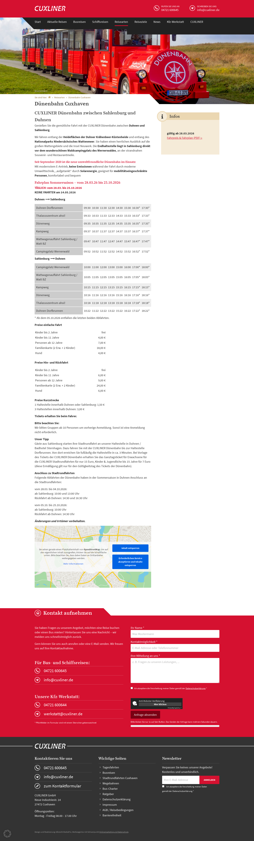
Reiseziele (140, 22)
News (156, 22)
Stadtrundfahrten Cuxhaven (120, 778)
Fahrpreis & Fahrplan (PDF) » (184, 138)
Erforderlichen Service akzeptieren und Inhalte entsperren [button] (130, 562)
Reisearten (121, 22)
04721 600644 (55, 704)
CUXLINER (196, 22)
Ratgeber (108, 794)
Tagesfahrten (111, 767)
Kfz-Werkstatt (175, 22)
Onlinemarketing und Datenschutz (113, 832)
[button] (7, 833)
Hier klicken (160, 704)
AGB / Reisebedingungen (118, 810)
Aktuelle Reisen (57, 22)
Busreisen (79, 22)
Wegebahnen (111, 783)
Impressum (110, 805)
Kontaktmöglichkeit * (175, 646)
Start (38, 22)
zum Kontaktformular (62, 786)
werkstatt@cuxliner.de (63, 713)
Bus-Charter (110, 789)
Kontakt (40, 30)
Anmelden (209, 779)
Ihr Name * (175, 632)
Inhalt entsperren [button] (130, 548)
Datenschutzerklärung (196, 688)
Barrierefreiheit (112, 815)
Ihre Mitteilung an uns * (175, 669)
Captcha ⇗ (174, 708)
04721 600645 (55, 670)
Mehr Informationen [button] (73, 563)
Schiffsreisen (100, 22)
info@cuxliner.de (58, 679)
